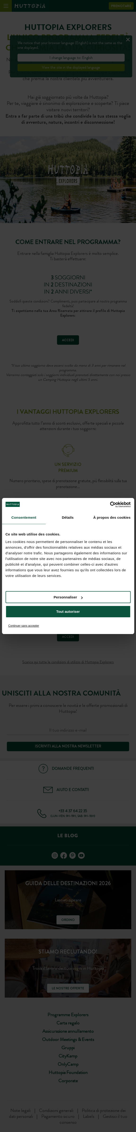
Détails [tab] (68, 517)
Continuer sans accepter (23, 625)
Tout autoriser (68, 612)
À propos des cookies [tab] (112, 517)
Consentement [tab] (23, 517)
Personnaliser (68, 597)
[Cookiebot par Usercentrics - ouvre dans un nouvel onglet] (110, 505)
